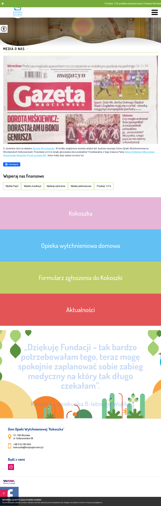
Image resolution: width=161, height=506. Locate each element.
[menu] (155, 12)
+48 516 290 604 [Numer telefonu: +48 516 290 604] (22, 444)
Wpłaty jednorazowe (81, 186)
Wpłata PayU (12, 186)
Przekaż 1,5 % (104, 186)
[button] (3, 3)
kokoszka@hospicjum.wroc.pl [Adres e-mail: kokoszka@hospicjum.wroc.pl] (28, 447)
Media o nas (14, 49)
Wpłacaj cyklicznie (56, 186)
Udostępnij (11, 164)
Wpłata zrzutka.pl (32, 186)
